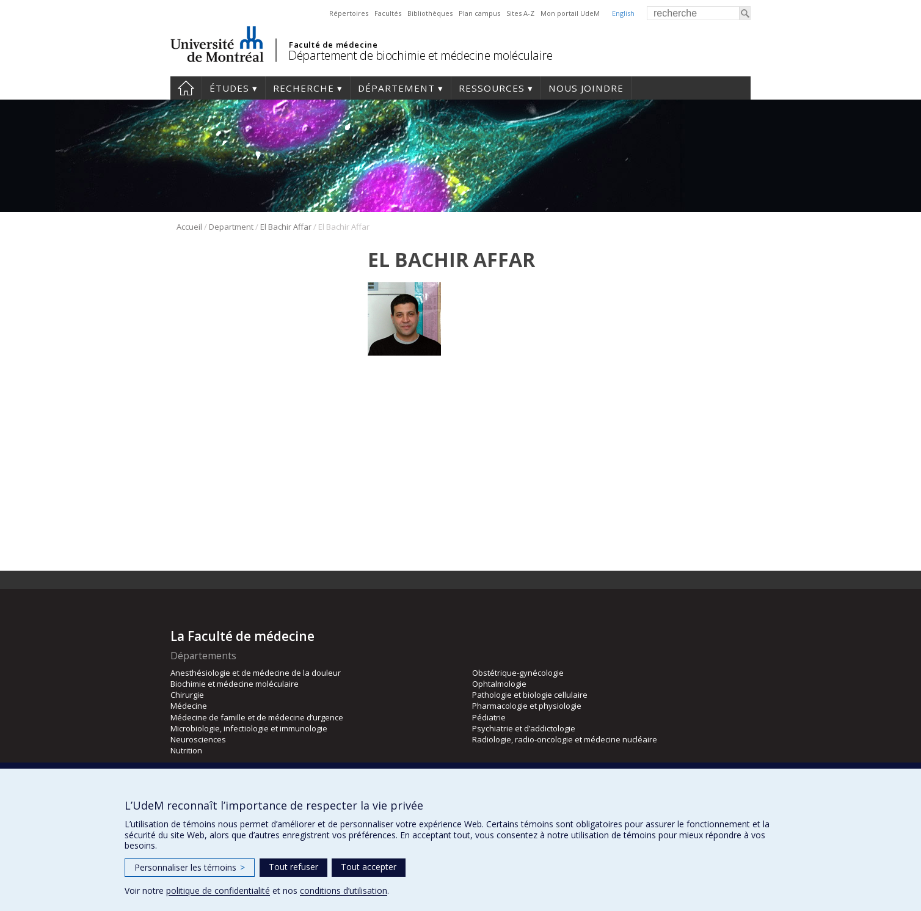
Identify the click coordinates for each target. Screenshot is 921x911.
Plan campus (479, 13)
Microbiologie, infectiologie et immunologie (248, 728)
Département (396, 88)
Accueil (186, 88)
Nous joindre (586, 88)
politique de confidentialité (218, 890)
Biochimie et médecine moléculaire (234, 683)
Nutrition (186, 750)
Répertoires (348, 13)
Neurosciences (198, 739)
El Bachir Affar (285, 226)
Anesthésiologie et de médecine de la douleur (255, 672)
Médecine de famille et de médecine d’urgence (256, 717)
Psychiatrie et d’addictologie (523, 728)
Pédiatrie (489, 717)
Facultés (387, 13)
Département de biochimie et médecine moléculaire (420, 55)
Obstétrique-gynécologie (518, 672)
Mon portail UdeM (570, 13)
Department (231, 226)
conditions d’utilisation (343, 890)
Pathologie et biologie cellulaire (530, 694)
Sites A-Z (520, 13)
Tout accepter (368, 867)
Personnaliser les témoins (189, 867)
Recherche (303, 88)
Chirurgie (187, 694)
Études (229, 88)
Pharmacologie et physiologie (526, 705)
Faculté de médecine (333, 44)
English (623, 13)
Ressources (492, 88)
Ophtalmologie (499, 683)
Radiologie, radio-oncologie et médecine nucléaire (564, 739)
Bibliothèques (430, 13)
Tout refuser (293, 867)
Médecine (188, 705)
